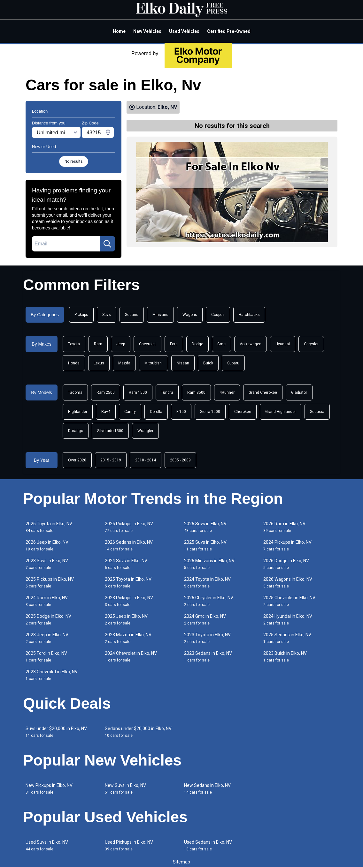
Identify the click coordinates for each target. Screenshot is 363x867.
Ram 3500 (196, 392)
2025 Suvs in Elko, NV (205, 545)
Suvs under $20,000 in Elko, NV (56, 732)
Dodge (197, 344)
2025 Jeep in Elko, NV (126, 619)
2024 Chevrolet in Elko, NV (131, 656)
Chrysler (311, 344)
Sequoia (317, 411)
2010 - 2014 (145, 460)
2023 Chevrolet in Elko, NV (52, 675)
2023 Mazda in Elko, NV (128, 638)
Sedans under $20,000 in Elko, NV (138, 732)
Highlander (77, 411)
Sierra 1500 (210, 411)
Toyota (74, 344)
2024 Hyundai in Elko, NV (287, 619)
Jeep (120, 344)
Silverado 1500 (110, 431)
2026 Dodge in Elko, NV (286, 564)
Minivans (160, 314)
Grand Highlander (280, 411)
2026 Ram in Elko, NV (284, 527)
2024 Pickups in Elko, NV (287, 545)
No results (74, 161)
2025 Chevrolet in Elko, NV (289, 601)
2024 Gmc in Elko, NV (205, 619)
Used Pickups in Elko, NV (129, 845)
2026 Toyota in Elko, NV (49, 527)
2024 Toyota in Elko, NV (207, 582)
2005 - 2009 (180, 460)
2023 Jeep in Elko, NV (47, 638)
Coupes (218, 314)
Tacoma (75, 392)
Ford (174, 344)
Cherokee (242, 411)
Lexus (99, 363)
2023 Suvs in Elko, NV (47, 564)
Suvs (106, 314)
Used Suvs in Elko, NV (47, 845)
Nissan (183, 363)
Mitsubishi (153, 363)
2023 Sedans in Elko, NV (208, 656)
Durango (75, 431)
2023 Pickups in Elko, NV (129, 601)
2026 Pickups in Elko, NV (129, 527)
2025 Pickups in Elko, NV (50, 582)
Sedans (131, 314)
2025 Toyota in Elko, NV (128, 582)
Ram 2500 (106, 392)
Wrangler (145, 431)
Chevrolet (147, 344)
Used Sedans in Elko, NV (208, 845)
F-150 (181, 411)
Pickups (81, 314)
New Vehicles (147, 31)
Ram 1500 (138, 392)
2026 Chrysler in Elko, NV (208, 601)
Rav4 (105, 411)
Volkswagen (250, 344)
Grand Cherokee (263, 392)
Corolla (156, 411)
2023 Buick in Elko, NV (285, 656)
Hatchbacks (249, 314)
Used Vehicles (184, 31)
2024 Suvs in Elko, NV (126, 564)
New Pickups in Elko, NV (49, 789)
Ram (98, 344)
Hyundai (282, 344)
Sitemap (181, 861)
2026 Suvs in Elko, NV (205, 527)
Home (119, 31)
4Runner (227, 392)
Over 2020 (77, 460)
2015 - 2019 (110, 460)
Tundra (167, 392)
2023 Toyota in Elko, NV (207, 638)
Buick (208, 363)
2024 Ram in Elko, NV (47, 601)
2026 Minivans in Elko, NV (209, 564)
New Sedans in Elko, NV (207, 789)
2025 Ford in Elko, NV (46, 656)
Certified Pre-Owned (229, 31)
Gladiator (299, 392)
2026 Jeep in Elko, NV (47, 545)
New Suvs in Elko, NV (125, 789)
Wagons (189, 314)
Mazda (124, 363)
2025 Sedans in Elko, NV (287, 638)
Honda (74, 363)
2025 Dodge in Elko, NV (48, 619)
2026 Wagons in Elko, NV (287, 582)
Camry (130, 411)
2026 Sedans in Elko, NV (129, 545)
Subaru (233, 363)
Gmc (221, 344)
